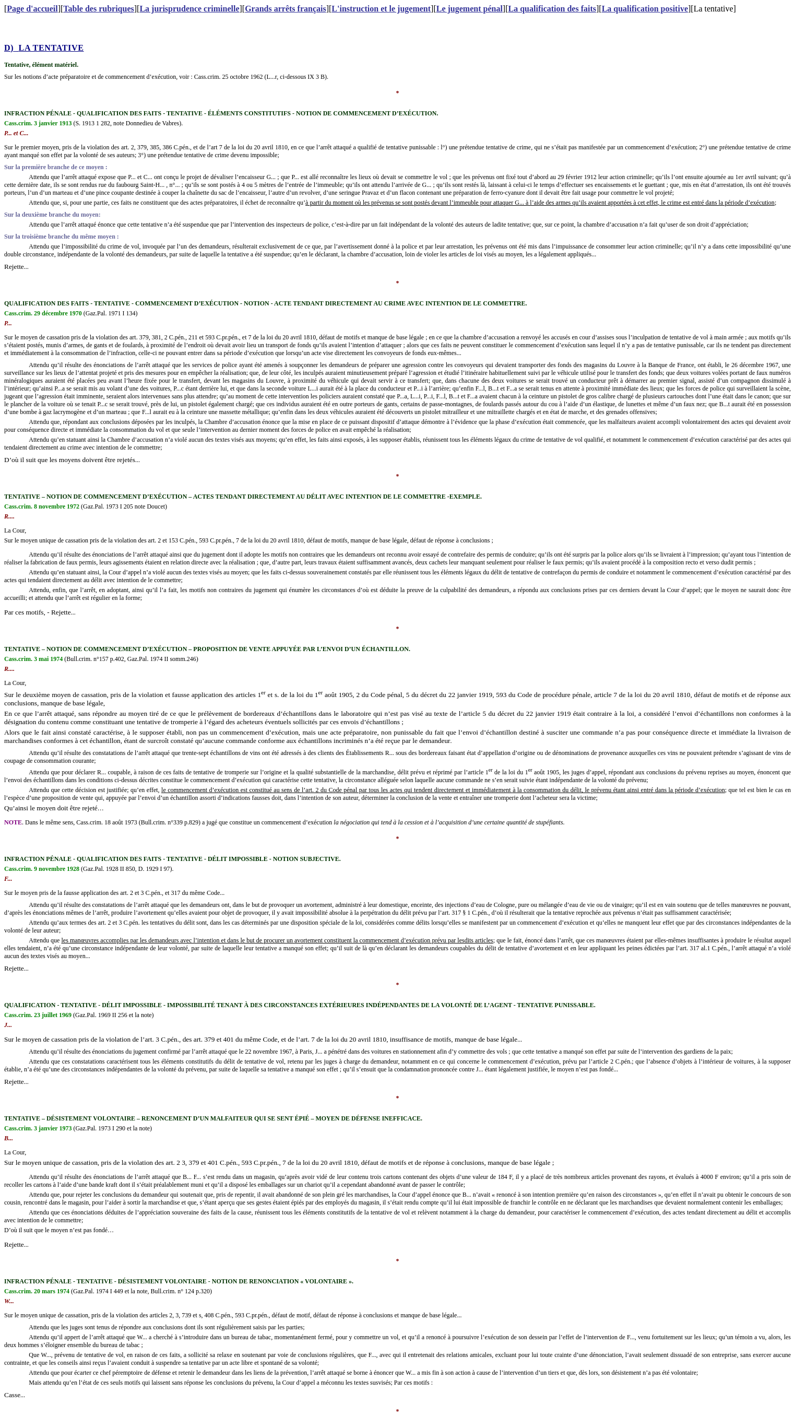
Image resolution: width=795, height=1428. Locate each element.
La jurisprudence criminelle (189, 8)
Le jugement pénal (469, 8)
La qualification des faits (552, 8)
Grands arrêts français (285, 8)
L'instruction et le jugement (381, 8)
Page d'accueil (32, 8)
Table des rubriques (98, 8)
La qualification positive (645, 8)
